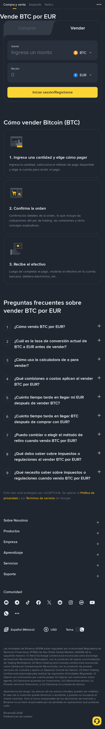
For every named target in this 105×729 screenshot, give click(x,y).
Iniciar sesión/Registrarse (52, 92)
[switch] (79, 629)
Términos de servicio (40, 498)
